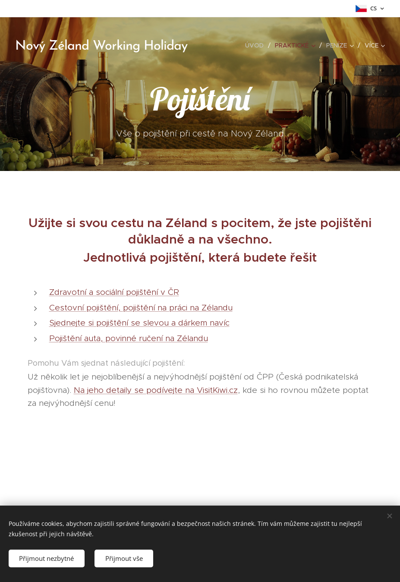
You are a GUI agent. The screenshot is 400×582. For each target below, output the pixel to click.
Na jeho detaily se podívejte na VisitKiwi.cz (156, 390)
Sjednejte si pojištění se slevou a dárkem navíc (139, 323)
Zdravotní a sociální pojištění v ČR (114, 292)
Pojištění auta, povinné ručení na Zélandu (128, 338)
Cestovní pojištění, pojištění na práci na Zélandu (141, 308)
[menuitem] (257, 45)
